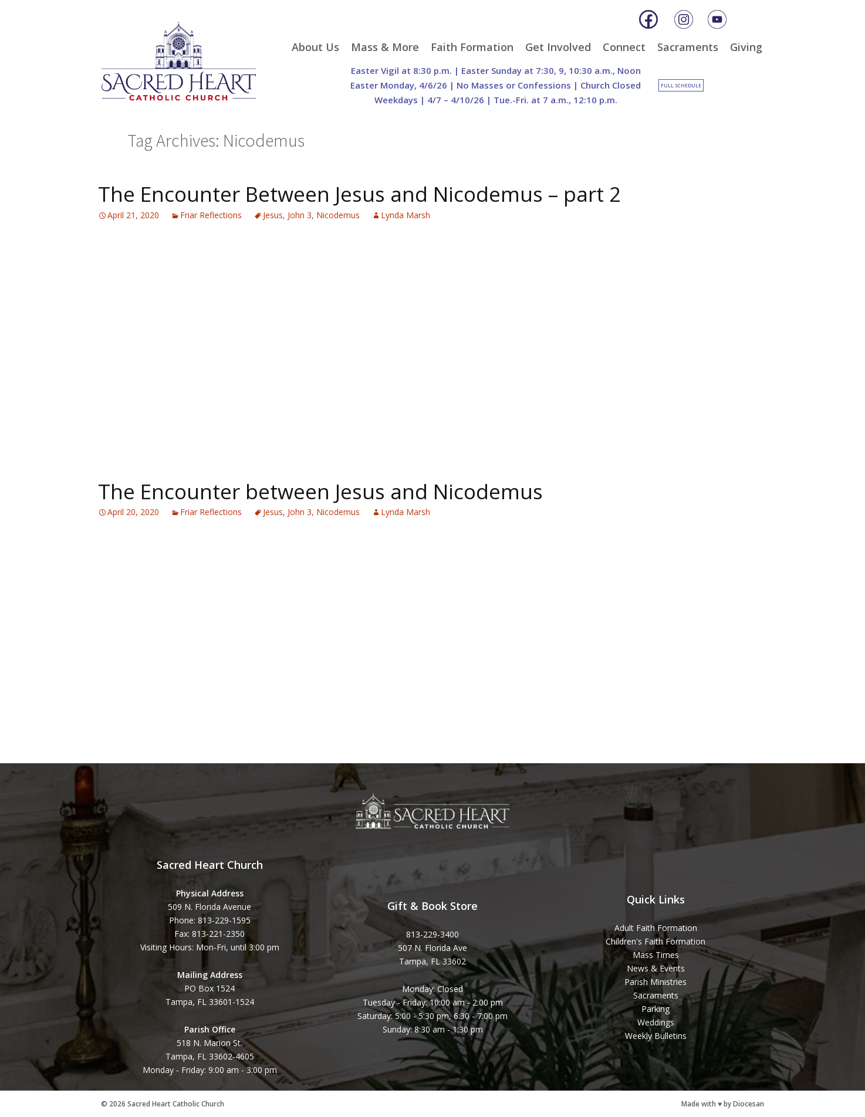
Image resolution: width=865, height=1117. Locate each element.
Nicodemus (338, 215)
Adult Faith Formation (655, 927)
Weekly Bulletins (656, 1035)
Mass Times (656, 954)
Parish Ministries (655, 981)
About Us (315, 47)
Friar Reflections (211, 215)
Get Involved (558, 47)
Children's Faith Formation (655, 941)
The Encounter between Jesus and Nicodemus (320, 491)
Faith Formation (472, 47)
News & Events (656, 968)
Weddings (655, 1022)
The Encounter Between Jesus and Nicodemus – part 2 (359, 194)
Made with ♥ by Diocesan (722, 1104)
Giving (746, 47)
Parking (655, 1008)
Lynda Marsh (405, 215)
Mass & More (385, 47)
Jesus (273, 215)
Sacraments (687, 47)
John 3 (300, 215)
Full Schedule (681, 85)
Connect (624, 47)
